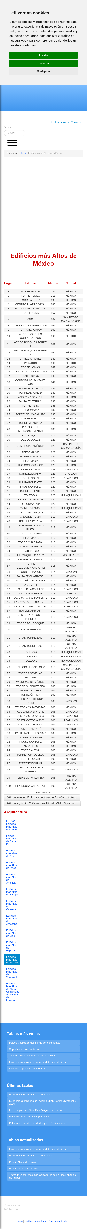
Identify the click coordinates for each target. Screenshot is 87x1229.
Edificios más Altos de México (12, 959)
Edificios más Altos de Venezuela (12, 973)
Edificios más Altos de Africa (11, 865)
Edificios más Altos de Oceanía (11, 905)
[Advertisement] (43, 204)
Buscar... (9, 127)
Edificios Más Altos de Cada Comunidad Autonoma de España (12, 991)
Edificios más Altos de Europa (12, 892)
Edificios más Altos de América (11, 878)
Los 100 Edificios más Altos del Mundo (12, 825)
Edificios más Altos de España (11, 946)
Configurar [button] (43, 71)
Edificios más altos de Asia (11, 853)
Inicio (20, 1221)
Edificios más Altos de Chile (11, 933)
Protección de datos (59, 1221)
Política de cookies (35, 1221)
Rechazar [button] (43, 63)
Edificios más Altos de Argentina (11, 919)
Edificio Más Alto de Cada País (11, 840)
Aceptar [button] (43, 55)
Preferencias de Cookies (66, 122)
